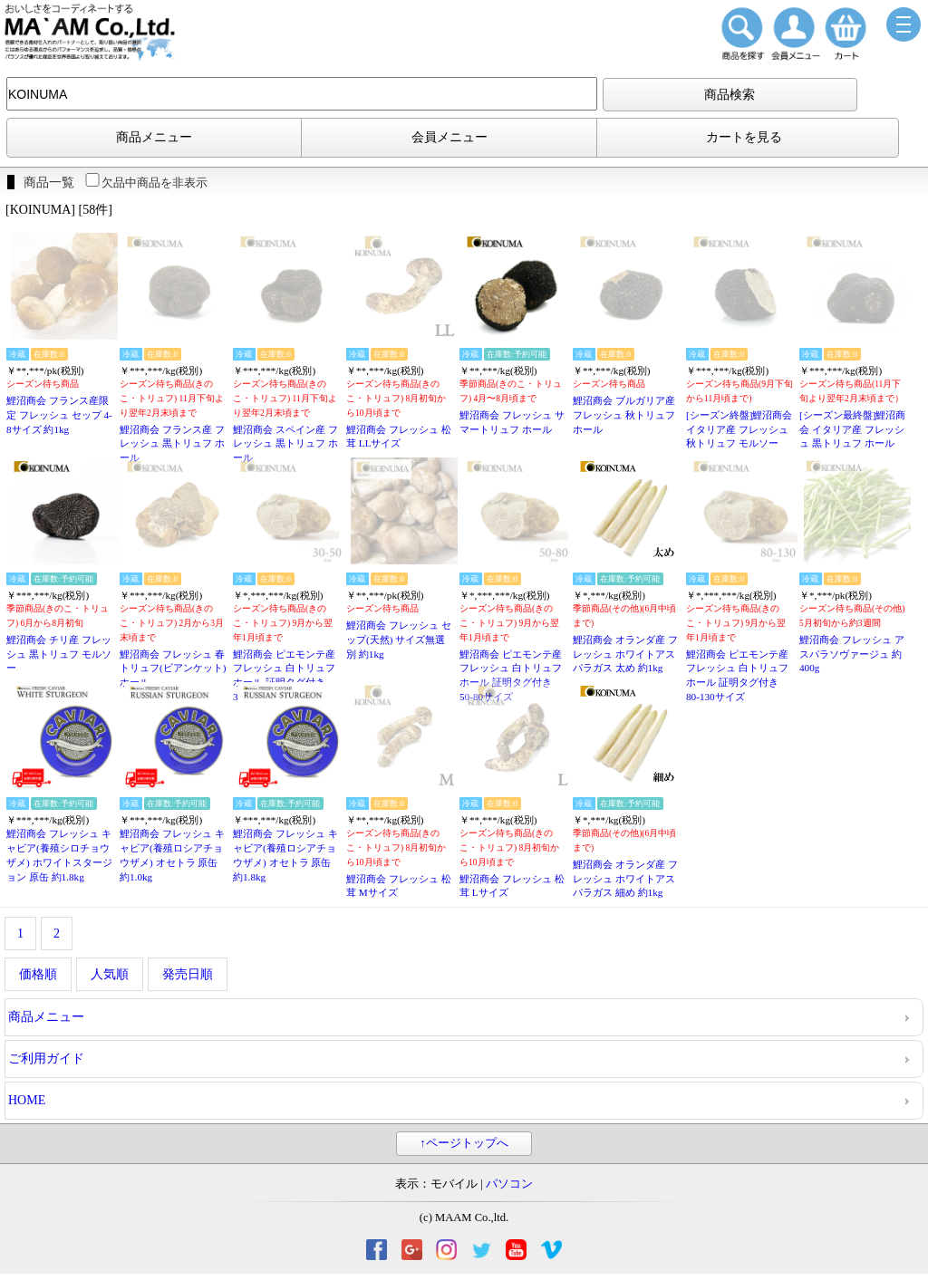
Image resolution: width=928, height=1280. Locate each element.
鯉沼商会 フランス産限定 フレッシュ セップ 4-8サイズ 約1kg (59, 414)
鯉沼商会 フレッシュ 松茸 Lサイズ (512, 886)
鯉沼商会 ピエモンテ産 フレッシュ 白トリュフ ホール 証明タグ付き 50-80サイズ (510, 675)
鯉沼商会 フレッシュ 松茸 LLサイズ (398, 436)
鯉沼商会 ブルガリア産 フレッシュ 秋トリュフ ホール (624, 414)
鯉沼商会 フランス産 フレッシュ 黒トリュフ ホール (172, 443)
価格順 (38, 974)
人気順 (110, 974)
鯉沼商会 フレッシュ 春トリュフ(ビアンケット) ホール (173, 668)
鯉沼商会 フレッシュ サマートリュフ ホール (512, 422)
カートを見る (744, 137)
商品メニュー (154, 137)
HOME (26, 1100)
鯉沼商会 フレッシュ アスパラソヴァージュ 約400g (851, 653)
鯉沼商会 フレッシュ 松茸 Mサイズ (398, 886)
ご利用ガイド (46, 1058)
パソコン (509, 1184)
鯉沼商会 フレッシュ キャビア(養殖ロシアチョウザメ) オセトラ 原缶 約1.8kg (285, 854)
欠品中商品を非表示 (145, 182)
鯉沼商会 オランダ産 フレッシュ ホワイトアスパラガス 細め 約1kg (625, 878)
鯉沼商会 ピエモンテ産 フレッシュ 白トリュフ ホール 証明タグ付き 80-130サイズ (737, 675)
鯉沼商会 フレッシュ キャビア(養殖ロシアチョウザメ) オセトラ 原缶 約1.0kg (172, 854)
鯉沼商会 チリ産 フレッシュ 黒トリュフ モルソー (58, 653)
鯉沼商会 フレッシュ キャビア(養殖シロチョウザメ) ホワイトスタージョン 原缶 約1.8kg (59, 854)
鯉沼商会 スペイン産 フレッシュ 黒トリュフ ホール (285, 443)
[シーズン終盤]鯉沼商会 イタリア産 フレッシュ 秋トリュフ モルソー (739, 428)
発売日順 (187, 974)
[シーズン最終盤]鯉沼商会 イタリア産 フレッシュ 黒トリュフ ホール (852, 428)
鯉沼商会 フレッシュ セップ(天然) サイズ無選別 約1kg (398, 639)
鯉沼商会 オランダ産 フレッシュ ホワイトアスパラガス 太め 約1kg (625, 653)
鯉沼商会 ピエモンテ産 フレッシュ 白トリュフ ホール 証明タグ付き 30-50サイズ (284, 675)
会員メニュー (449, 137)
